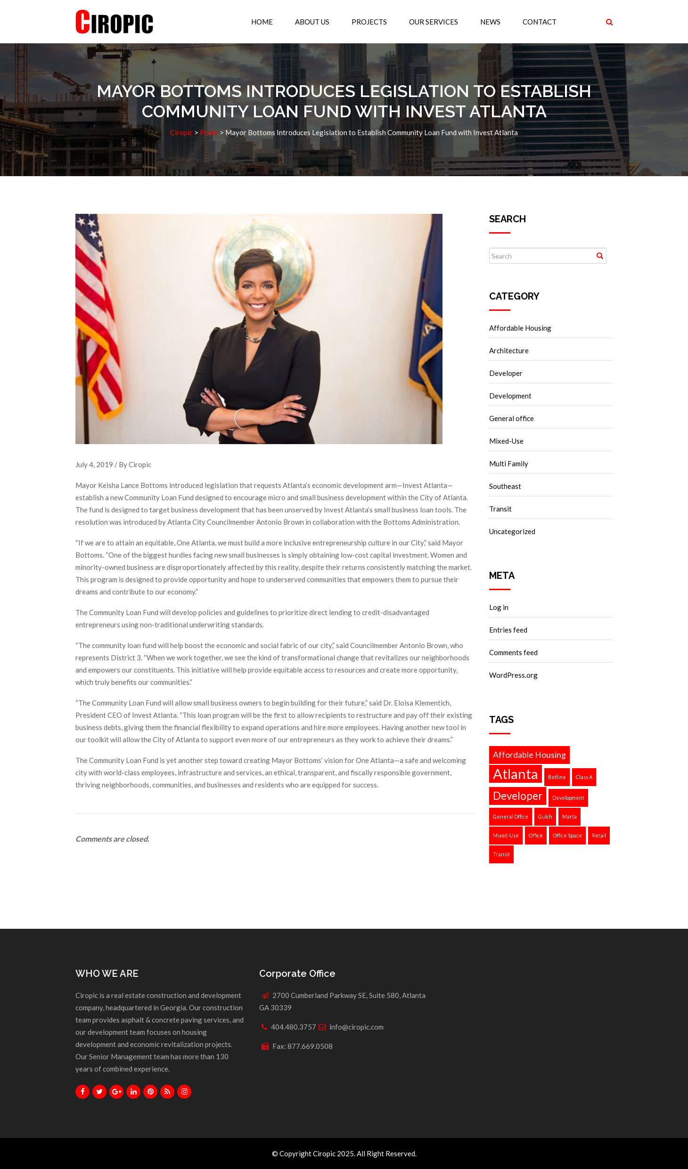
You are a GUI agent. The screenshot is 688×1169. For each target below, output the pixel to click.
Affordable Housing (520, 328)
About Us (312, 21)
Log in (498, 607)
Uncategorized (512, 531)
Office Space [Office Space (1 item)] (567, 835)
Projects (369, 21)
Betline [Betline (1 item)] (557, 777)
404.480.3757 (293, 1027)
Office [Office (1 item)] (536, 835)
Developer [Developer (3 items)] (517, 795)
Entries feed (508, 629)
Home (262, 21)
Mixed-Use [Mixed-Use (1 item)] (506, 835)
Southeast (505, 486)
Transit (500, 508)
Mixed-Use (506, 441)
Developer (506, 373)
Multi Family (508, 463)
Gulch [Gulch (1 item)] (545, 816)
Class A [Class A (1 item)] (584, 777)
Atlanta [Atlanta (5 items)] (515, 773)
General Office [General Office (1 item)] (510, 816)
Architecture (509, 350)
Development (510, 395)
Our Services (433, 21)
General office (511, 418)
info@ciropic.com (356, 1027)
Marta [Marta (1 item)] (569, 816)
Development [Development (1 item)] (568, 798)
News (490, 21)
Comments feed (513, 652)
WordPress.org (513, 675)
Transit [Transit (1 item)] (501, 854)
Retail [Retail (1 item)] (599, 835)
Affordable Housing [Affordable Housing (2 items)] (529, 755)
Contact (540, 21)
